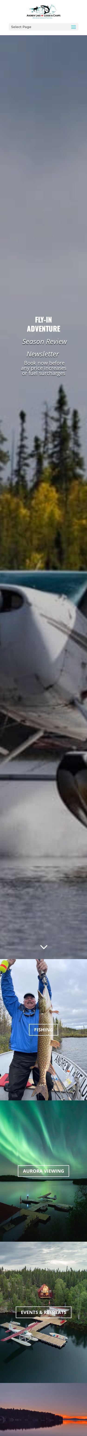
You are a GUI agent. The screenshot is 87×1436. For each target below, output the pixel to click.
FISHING (43, 1030)
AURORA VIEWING (43, 1171)
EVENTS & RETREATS (43, 1312)
